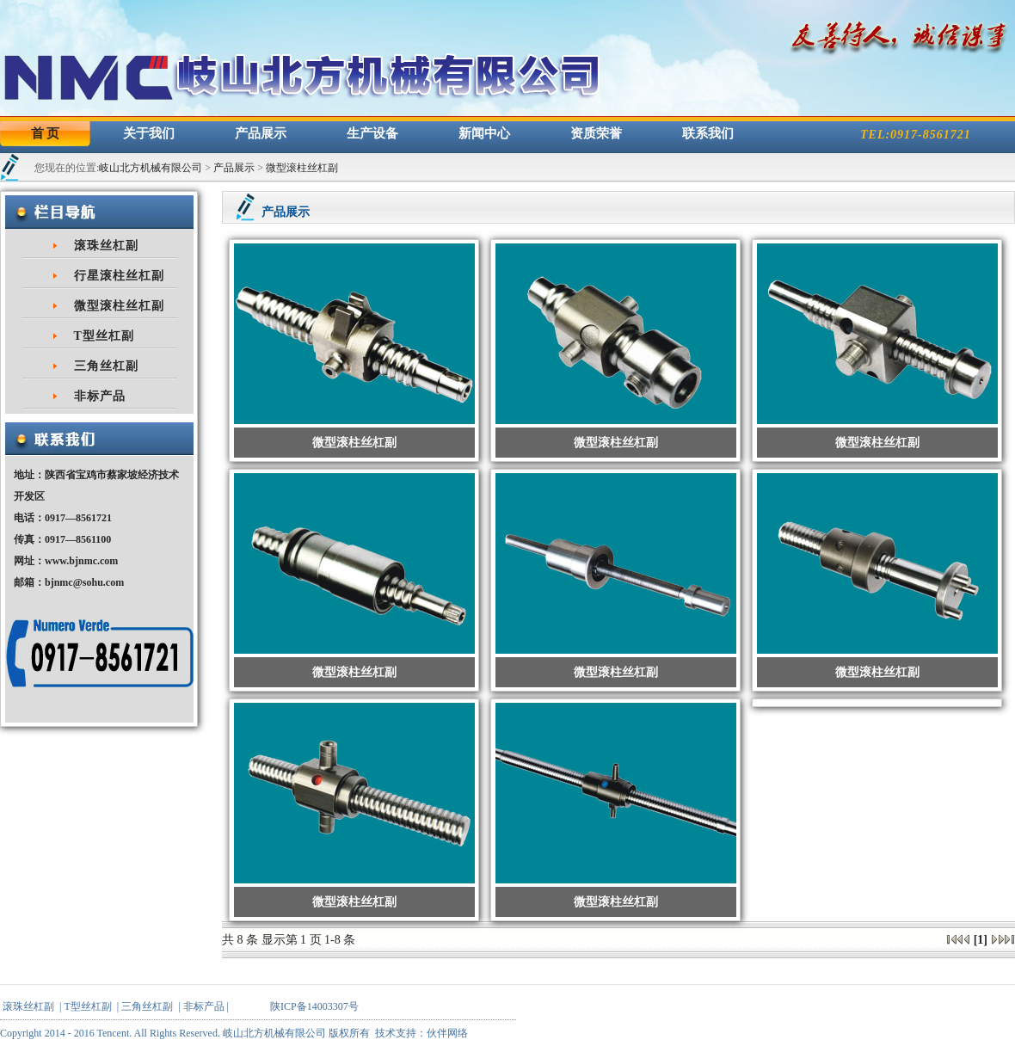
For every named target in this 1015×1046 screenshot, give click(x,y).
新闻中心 (484, 133)
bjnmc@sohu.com (84, 582)
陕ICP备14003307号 (314, 1006)
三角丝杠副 (106, 366)
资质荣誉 (596, 133)
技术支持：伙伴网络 (421, 1033)
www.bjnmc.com (81, 561)
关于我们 (149, 133)
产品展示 (260, 133)
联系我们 (708, 133)
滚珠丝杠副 (106, 245)
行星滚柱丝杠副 (119, 275)
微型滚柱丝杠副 (302, 168)
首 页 (45, 133)
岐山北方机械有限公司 (150, 168)
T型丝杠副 (104, 335)
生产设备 (372, 133)
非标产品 (100, 396)
